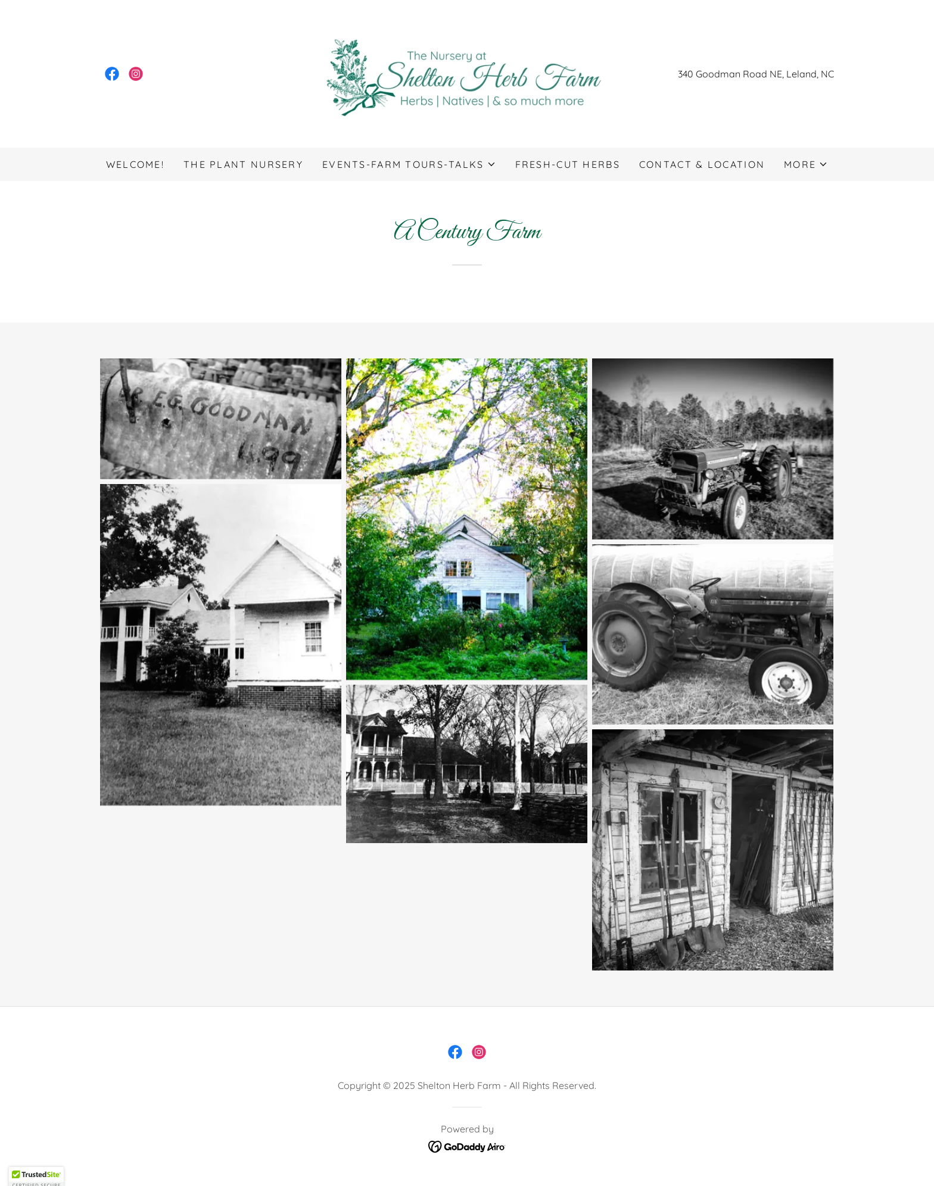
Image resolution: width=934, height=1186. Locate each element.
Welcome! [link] (135, 164)
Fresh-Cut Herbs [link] (567, 164)
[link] (112, 74)
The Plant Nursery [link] (243, 164)
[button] (409, 164)
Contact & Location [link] (702, 164)
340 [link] (685, 74)
